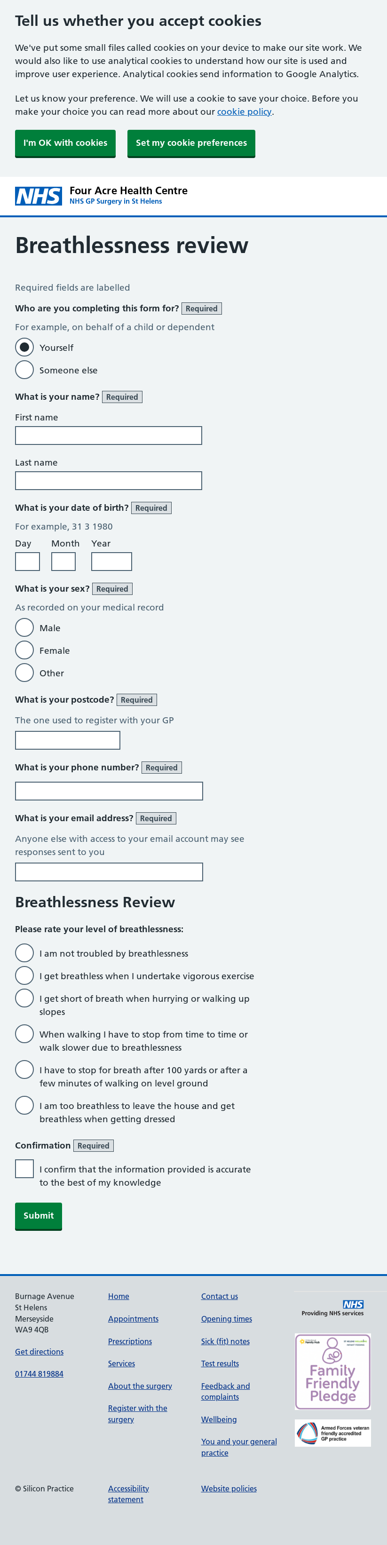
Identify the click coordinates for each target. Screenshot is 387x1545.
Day (23, 543)
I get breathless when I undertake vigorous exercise (146, 976)
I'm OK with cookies (65, 142)
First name (36, 417)
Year (101, 543)
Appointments (133, 1318)
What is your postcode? (86, 700)
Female (54, 650)
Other (51, 673)
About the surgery (140, 1386)
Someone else (68, 370)
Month (65, 543)
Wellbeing (219, 1419)
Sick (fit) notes (225, 1341)
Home (118, 1296)
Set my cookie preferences (191, 142)
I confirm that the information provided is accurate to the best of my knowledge (145, 1176)
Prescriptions (130, 1341)
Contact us (219, 1296)
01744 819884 (39, 1374)
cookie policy (244, 111)
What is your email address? (95, 818)
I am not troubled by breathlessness (113, 953)
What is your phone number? (98, 767)
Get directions (39, 1351)
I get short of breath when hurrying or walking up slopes (144, 1005)
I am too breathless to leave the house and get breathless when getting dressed (137, 1113)
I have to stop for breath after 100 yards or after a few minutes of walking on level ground (143, 1077)
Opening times (226, 1318)
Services (121, 1363)
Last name (36, 462)
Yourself (56, 347)
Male (50, 628)
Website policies (229, 1488)
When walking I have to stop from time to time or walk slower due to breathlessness (143, 1041)
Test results (220, 1363)
